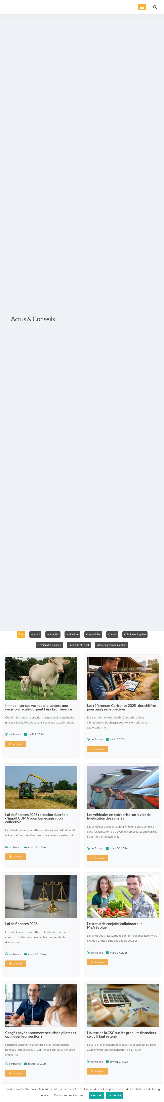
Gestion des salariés (47, 645)
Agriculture (71, 634)
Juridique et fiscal (78, 645)
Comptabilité (93, 634)
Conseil (113, 634)
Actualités (50, 634)
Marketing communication (113, 645)
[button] (142, 7)
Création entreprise (138, 634)
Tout (17, 634)
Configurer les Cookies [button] (69, 1095)
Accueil (32, 634)
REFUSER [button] (96, 1095)
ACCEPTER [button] (115, 1095)
